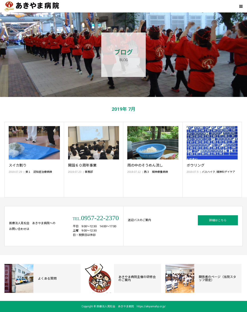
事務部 (89, 171)
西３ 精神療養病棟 (156, 171)
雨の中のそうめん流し (145, 165)
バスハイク (208, 171)
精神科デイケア (226, 171)
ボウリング (195, 165)
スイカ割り (17, 165)
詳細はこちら (218, 220)
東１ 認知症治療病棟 (38, 171)
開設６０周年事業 (82, 165)
